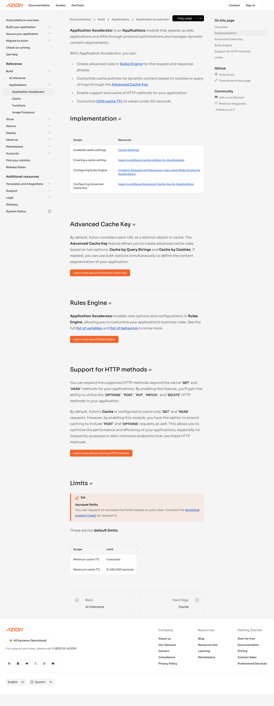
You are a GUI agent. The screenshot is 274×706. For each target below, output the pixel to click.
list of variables (89, 328)
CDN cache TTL (109, 101)
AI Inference (17, 78)
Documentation (248, 645)
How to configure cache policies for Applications (151, 160)
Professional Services (252, 663)
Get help (12, 54)
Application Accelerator (28, 91)
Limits (219, 57)
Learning (204, 651)
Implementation (226, 33)
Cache (16, 98)
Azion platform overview (22, 20)
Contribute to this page (233, 80)
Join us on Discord (229, 97)
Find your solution (18, 160)
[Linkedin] (18, 663)
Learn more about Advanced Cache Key (100, 273)
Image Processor (23, 112)
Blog (201, 638)
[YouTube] (27, 663)
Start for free (246, 638)
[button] (29, 20)
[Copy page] (184, 18)
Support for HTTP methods (233, 51)
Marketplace (206, 657)
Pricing (242, 651)
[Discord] (53, 663)
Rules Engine (131, 64)
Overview (221, 27)
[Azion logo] (69, 629)
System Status (28, 211)
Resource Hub (207, 645)
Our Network (167, 645)
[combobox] (12, 682)
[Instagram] (44, 663)
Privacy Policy (168, 663)
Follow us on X (225, 109)
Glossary (12, 204)
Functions (18, 105)
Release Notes (16, 167)
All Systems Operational (27, 640)
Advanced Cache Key (130, 84)
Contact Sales (247, 657)
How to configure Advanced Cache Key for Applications (156, 184)
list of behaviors (124, 328)
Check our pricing (18, 47)
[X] (35, 663)
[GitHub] (9, 663)
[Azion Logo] (14, 5)
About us (165, 638)
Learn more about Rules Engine (94, 339)
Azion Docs (224, 74)
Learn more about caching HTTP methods (101, 453)
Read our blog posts (230, 103)
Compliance (167, 657)
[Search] (263, 5)
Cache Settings (128, 150)
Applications (30, 85)
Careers (164, 651)
